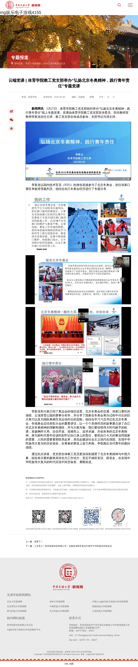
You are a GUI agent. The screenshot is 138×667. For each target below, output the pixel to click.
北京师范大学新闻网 (16, 606)
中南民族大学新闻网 (59, 606)
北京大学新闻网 (14, 601)
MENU (130, 5)
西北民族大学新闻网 (16, 611)
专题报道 (36, 63)
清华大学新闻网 (57, 601)
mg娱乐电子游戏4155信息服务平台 (24, 629)
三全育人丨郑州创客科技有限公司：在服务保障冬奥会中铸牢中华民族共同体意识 (73, 546)
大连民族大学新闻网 (102, 611)
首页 (27, 63)
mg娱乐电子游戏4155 (20, 12)
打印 (92, 97)
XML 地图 (69, 664)
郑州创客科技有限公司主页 (20, 625)
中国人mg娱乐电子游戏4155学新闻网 (110, 601)
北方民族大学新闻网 (59, 611)
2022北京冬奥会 (51, 63)
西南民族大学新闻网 (102, 606)
